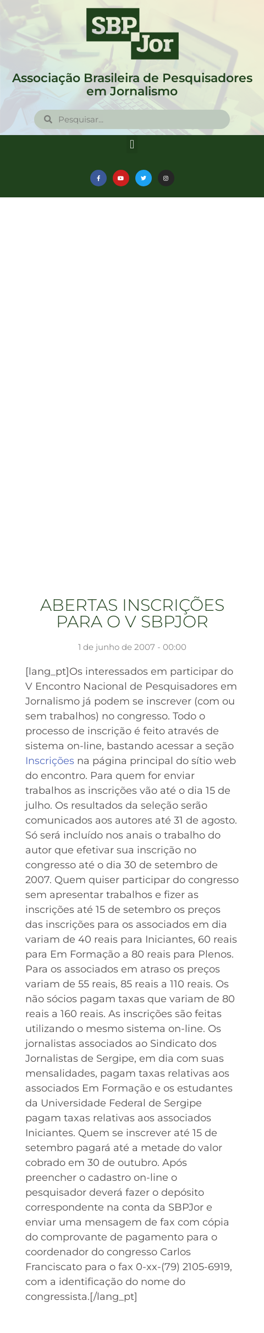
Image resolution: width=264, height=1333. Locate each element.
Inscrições (51, 761)
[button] (132, 144)
